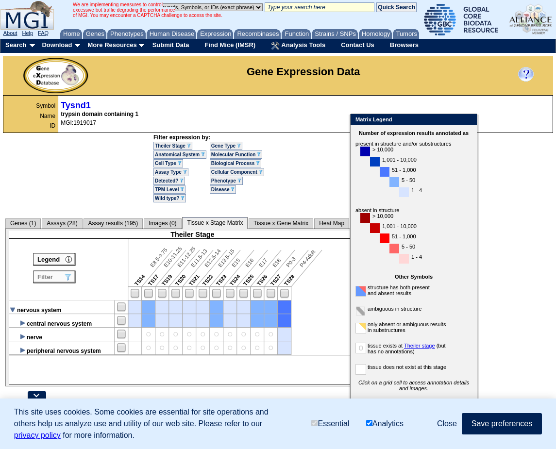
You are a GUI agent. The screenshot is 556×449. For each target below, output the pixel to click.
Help (27, 33)
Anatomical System (180, 154)
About (10, 33)
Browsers (404, 45)
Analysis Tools (298, 45)
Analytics (385, 423)
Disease (223, 189)
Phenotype (226, 180)
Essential (330, 423)
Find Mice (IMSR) (229, 45)
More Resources (111, 45)
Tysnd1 (76, 105)
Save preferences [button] (502, 423)
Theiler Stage (173, 146)
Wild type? (170, 198)
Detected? (169, 180)
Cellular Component (237, 172)
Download (57, 45)
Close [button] (447, 423)
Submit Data (170, 45)
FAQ (43, 33)
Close (497, 120)
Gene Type (226, 146)
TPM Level (169, 189)
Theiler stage (449, 346)
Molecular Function (236, 154)
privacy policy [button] (37, 435)
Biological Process (235, 163)
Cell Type (168, 163)
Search (15, 45)
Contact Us (357, 45)
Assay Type (171, 172)
